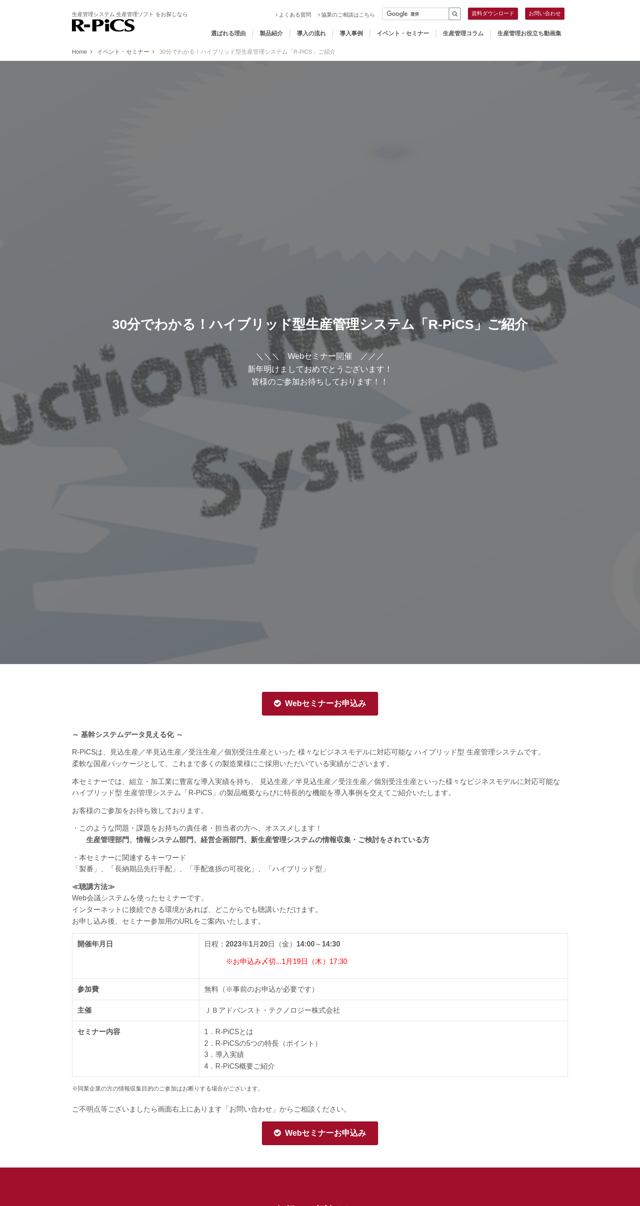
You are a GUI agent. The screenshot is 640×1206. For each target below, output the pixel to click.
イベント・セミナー (403, 33)
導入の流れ (311, 33)
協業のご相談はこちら (346, 15)
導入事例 (351, 33)
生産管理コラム (463, 33)
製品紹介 (271, 33)
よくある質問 (293, 15)
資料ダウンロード (493, 13)
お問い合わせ (545, 13)
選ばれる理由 (228, 33)
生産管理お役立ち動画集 (529, 33)
